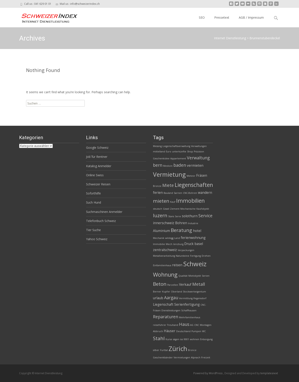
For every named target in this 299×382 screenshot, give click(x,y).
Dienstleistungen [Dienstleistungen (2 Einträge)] (170, 310)
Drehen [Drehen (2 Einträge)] (206, 255)
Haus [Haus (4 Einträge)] (184, 324)
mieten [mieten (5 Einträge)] (161, 201)
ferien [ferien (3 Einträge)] (158, 192)
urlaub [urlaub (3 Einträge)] (158, 298)
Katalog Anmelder (98, 166)
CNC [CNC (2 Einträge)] (196, 324)
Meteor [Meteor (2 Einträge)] (191, 175)
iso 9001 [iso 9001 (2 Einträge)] (184, 339)
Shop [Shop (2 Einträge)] (190, 151)
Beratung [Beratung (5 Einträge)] (181, 230)
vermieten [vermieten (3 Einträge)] (195, 165)
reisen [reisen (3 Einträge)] (177, 265)
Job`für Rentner (96, 157)
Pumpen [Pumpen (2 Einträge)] (196, 331)
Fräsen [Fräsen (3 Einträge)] (201, 175)
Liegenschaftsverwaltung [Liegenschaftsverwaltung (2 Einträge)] (176, 146)
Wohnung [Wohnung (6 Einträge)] (165, 274)
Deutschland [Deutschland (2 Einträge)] (183, 331)
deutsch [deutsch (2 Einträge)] (157, 208)
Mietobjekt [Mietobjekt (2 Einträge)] (194, 275)
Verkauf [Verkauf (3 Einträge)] (185, 284)
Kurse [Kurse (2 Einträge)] (169, 339)
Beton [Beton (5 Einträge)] (159, 284)
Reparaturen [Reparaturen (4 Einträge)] (165, 317)
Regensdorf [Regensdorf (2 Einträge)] (199, 298)
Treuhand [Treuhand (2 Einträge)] (172, 324)
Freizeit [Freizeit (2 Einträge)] (205, 357)
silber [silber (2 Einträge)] (156, 350)
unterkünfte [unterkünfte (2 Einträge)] (179, 151)
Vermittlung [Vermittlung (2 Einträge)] (186, 298)
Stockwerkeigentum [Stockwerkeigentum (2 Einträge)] (194, 291)
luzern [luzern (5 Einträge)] (160, 215)
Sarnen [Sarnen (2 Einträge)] (178, 192)
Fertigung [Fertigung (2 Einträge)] (195, 255)
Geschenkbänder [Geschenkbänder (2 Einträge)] (163, 357)
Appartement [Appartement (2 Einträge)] (178, 158)
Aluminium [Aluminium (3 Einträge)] (161, 231)
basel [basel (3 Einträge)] (198, 244)
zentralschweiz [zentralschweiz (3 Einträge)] (165, 250)
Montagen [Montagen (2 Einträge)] (205, 324)
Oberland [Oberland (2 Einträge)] (176, 291)
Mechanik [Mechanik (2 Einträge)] (158, 238)
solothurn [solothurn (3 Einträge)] (190, 216)
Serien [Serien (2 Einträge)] (205, 275)
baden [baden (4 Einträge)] (179, 165)
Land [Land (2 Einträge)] (177, 238)
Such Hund (93, 202)
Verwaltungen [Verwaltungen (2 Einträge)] (199, 146)
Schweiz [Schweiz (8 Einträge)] (194, 264)
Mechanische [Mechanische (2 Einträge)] (188, 208)
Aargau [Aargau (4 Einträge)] (171, 297)
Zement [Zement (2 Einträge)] (174, 208)
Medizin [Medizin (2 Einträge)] (168, 165)
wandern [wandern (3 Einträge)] (205, 192)
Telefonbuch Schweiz (101, 221)
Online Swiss (95, 175)
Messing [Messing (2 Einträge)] (157, 146)
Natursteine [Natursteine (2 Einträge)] (182, 255)
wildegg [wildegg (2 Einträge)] (169, 238)
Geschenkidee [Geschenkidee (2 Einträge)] (161, 158)
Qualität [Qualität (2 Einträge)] (183, 275)
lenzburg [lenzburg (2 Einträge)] (178, 244)
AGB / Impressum (251, 17)
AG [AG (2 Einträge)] (191, 324)
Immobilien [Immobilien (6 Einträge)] (190, 200)
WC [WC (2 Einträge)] (204, 331)
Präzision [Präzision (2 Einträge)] (199, 151)
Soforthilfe (93, 193)
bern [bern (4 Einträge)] (157, 165)
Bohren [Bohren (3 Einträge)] (181, 223)
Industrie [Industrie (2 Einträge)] (193, 223)
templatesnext (269, 373)
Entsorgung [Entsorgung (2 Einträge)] (206, 339)
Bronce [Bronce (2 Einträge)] (192, 350)
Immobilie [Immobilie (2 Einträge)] (159, 244)
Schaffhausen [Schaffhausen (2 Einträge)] (188, 310)
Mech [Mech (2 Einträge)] (169, 244)
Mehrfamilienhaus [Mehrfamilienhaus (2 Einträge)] (189, 317)
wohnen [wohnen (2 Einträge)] (194, 339)
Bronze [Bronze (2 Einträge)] (157, 186)
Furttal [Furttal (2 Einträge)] (164, 350)
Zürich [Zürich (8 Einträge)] (178, 348)
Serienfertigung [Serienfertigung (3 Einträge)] (187, 304)
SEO (202, 17)
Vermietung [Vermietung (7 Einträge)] (169, 174)
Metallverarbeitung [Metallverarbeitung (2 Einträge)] (164, 255)
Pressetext (221, 17)
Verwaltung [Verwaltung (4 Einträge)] (198, 158)
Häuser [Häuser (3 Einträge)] (169, 331)
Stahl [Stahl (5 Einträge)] (159, 338)
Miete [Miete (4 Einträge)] (168, 185)
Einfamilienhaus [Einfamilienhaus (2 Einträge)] (162, 265)
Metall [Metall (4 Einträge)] (198, 284)
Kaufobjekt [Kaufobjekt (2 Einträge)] (202, 208)
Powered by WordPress (208, 373)
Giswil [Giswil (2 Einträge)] (166, 208)
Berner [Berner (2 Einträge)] (157, 291)
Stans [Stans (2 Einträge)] (171, 216)
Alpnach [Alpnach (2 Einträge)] (195, 357)
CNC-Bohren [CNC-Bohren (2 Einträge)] (190, 192)
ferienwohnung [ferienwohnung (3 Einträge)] (193, 237)
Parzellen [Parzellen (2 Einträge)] (172, 284)
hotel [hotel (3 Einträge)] (197, 231)
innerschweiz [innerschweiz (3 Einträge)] (163, 223)
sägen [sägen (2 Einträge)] (176, 339)
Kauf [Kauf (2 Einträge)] (172, 201)
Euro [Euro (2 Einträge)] (168, 151)
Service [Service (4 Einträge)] (205, 216)
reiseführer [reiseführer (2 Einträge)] (159, 324)
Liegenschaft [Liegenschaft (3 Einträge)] (163, 304)
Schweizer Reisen (98, 184)
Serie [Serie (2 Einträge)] (178, 216)
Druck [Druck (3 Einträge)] (189, 244)
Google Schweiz (97, 147)
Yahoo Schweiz (96, 239)
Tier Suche (93, 230)
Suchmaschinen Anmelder (104, 212)
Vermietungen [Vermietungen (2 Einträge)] (182, 357)
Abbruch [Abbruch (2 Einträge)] (158, 331)
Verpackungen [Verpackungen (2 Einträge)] (186, 250)
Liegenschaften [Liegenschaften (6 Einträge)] (194, 184)
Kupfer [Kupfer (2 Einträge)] (166, 291)
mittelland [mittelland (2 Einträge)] (159, 151)
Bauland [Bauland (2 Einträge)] (168, 192)
